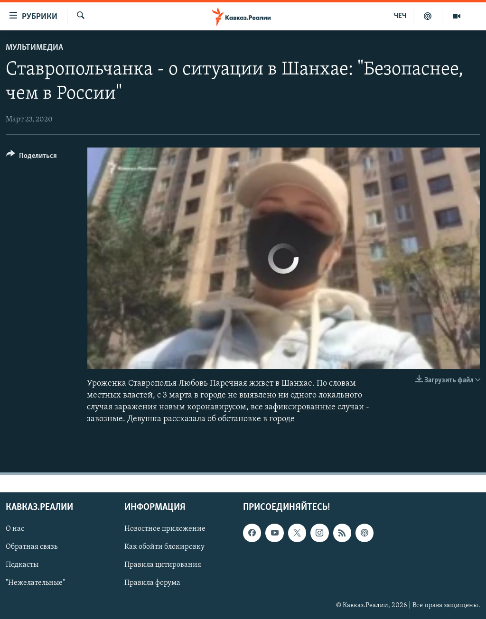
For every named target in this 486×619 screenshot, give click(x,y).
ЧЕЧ (400, 16)
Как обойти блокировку (164, 547)
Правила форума (152, 583)
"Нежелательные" (35, 583)
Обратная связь (31, 547)
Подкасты (22, 565)
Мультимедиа (34, 47)
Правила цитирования (162, 565)
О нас (15, 529)
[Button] (31, 157)
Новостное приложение (165, 529)
